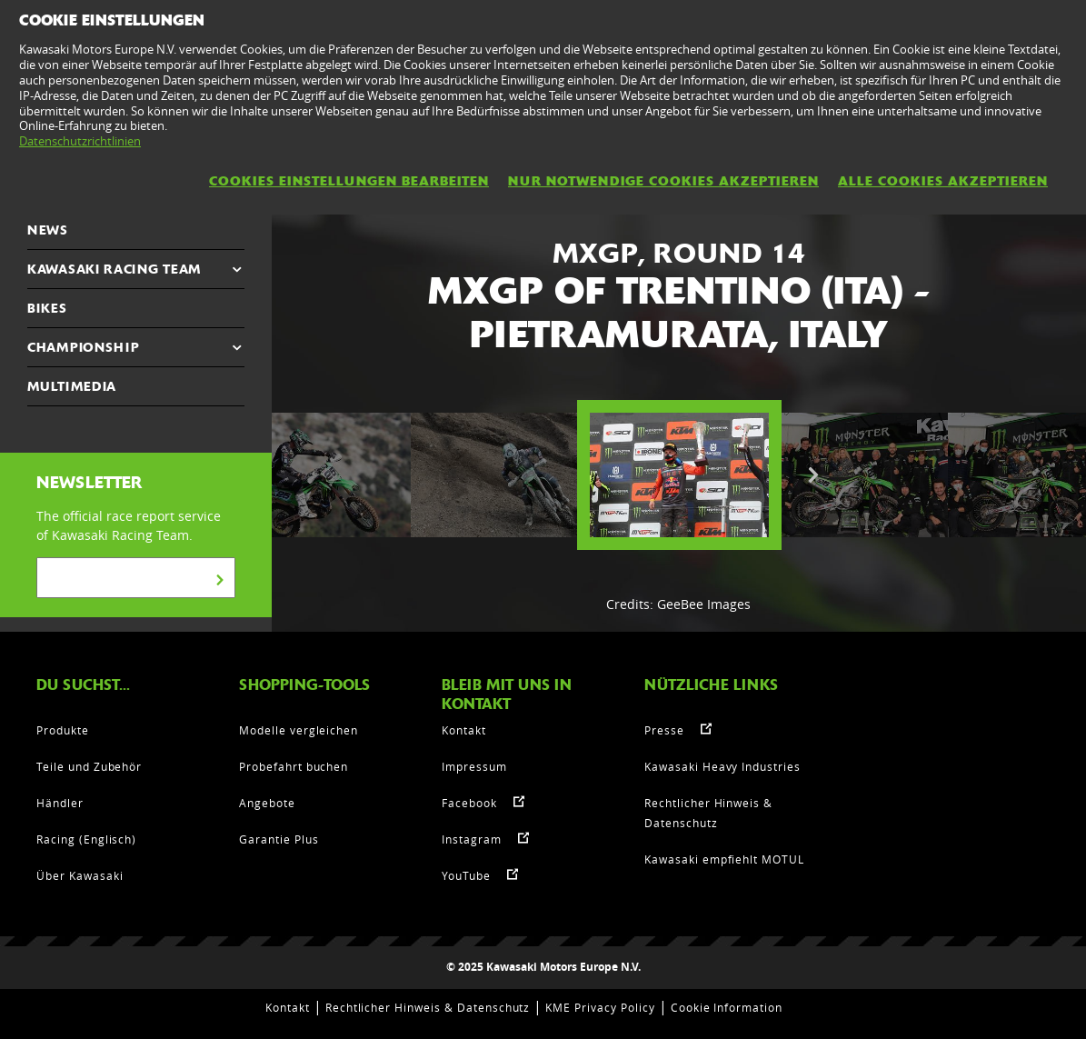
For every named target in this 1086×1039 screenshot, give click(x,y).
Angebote (267, 802)
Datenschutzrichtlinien (80, 141)
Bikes (47, 308)
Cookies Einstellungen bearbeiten (349, 181)
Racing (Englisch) (86, 839)
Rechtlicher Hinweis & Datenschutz (428, 1007)
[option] (679, 475)
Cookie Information (726, 1007)
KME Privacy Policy (599, 1007)
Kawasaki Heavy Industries (722, 766)
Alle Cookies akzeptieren (943, 181)
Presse (664, 730)
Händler (60, 802)
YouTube (466, 875)
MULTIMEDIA (71, 386)
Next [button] (813, 475)
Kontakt (464, 730)
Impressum (474, 766)
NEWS (47, 230)
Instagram (472, 839)
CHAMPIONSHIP (83, 347)
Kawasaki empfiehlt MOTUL (724, 859)
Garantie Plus (278, 839)
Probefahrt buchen (293, 766)
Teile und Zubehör (89, 766)
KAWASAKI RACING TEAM (114, 269)
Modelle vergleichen (298, 730)
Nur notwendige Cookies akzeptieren (663, 181)
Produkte (62, 730)
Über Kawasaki (79, 875)
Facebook (469, 802)
